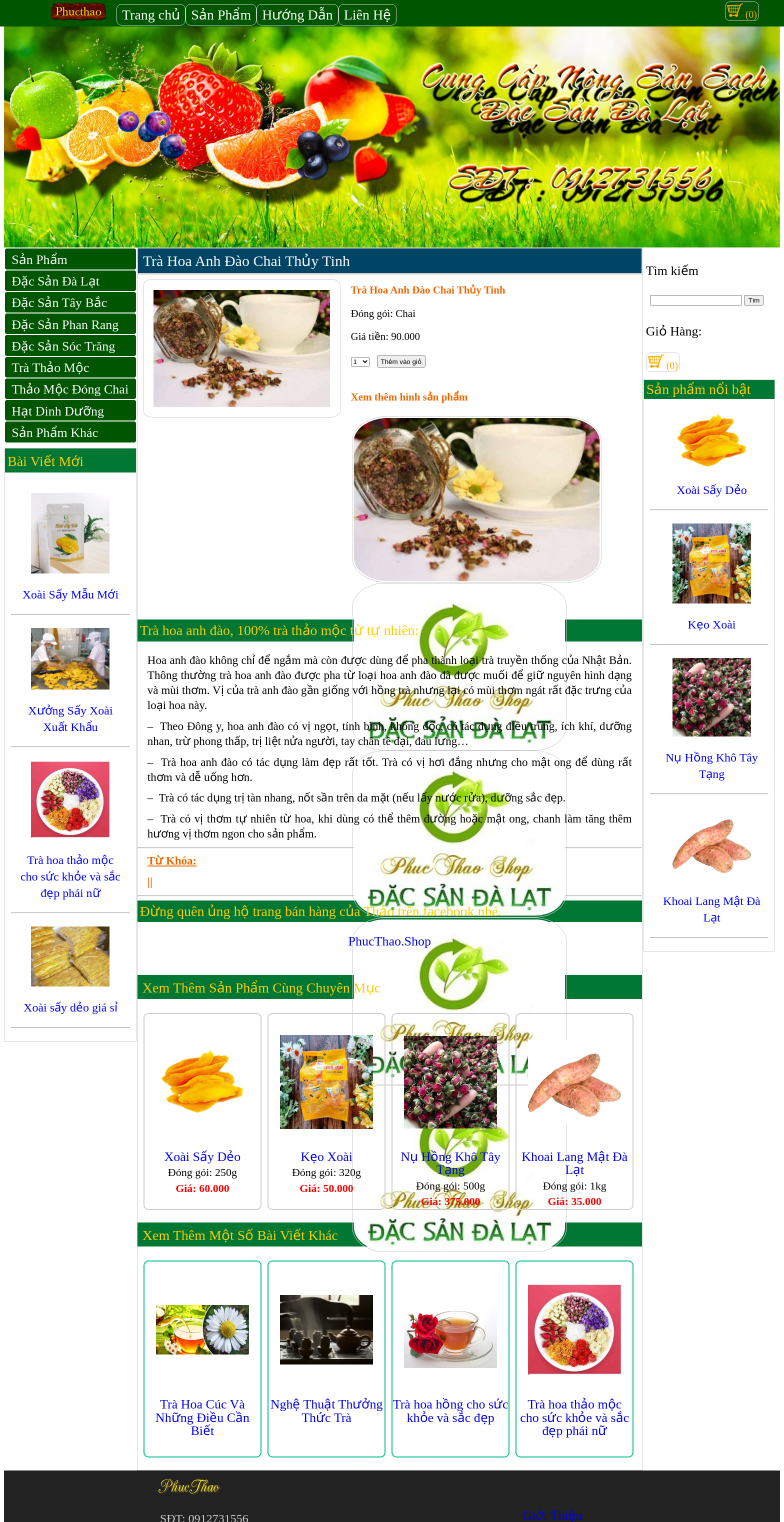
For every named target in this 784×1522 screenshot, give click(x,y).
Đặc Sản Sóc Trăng (63, 346)
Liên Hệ (368, 14)
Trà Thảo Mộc (50, 367)
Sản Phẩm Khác (55, 433)
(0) (742, 11)
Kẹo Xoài (326, 1157)
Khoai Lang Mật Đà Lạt (575, 1163)
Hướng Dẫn (297, 14)
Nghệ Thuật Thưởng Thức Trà (326, 1410)
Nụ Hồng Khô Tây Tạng (450, 1163)
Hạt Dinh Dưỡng (58, 411)
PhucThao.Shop (389, 941)
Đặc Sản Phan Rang (65, 325)
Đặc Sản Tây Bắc (59, 303)
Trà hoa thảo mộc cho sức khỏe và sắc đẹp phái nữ (574, 1417)
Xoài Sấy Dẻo (202, 1157)
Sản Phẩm (221, 14)
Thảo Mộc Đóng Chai (70, 389)
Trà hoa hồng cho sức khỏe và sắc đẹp (450, 1410)
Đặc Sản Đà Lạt (56, 281)
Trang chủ (151, 14)
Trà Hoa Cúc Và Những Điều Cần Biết (203, 1417)
